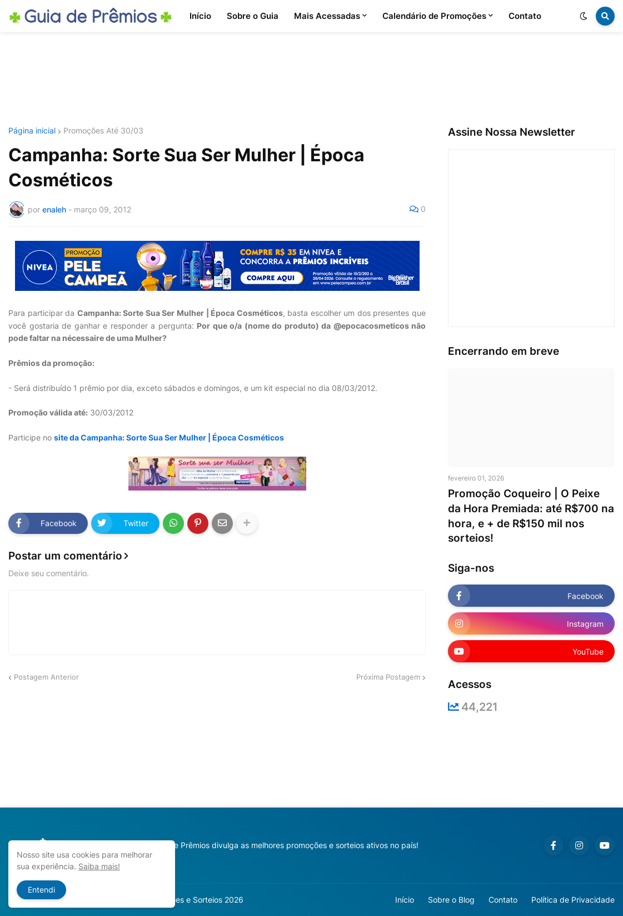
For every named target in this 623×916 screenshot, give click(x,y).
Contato (503, 899)
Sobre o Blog (451, 899)
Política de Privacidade (573, 899)
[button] (583, 16)
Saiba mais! (99, 866)
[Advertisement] (311, 80)
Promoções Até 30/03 (103, 131)
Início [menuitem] (200, 16)
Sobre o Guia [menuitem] (252, 16)
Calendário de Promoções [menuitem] (434, 16)
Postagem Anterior (46, 676)
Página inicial (32, 131)
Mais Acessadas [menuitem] (327, 16)
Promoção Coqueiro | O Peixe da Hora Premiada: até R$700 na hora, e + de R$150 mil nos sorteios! (531, 515)
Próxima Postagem (388, 676)
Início (404, 899)
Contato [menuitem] (525, 16)
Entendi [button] (41, 889)
